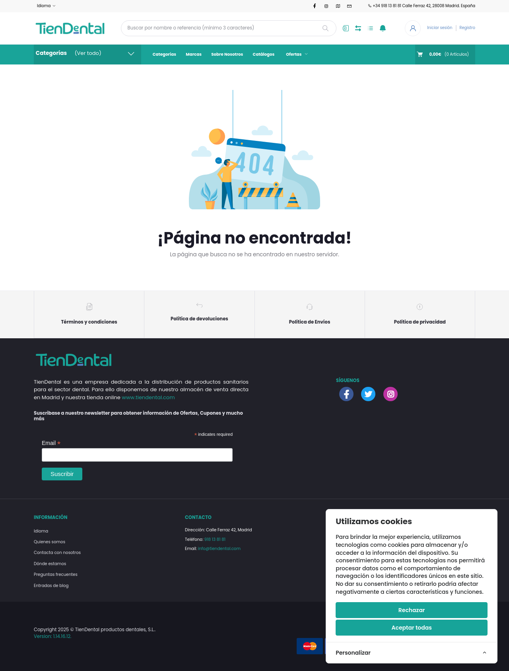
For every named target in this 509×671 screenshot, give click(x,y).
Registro (467, 27)
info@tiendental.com (219, 549)
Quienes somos (49, 542)
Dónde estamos (50, 564)
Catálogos (264, 54)
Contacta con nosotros (57, 553)
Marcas (194, 54)
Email (51, 443)
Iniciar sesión (439, 27)
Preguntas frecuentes (56, 574)
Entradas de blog (51, 586)
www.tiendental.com (148, 397)
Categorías (164, 54)
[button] (383, 28)
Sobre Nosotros (227, 54)
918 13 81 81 (214, 539)
